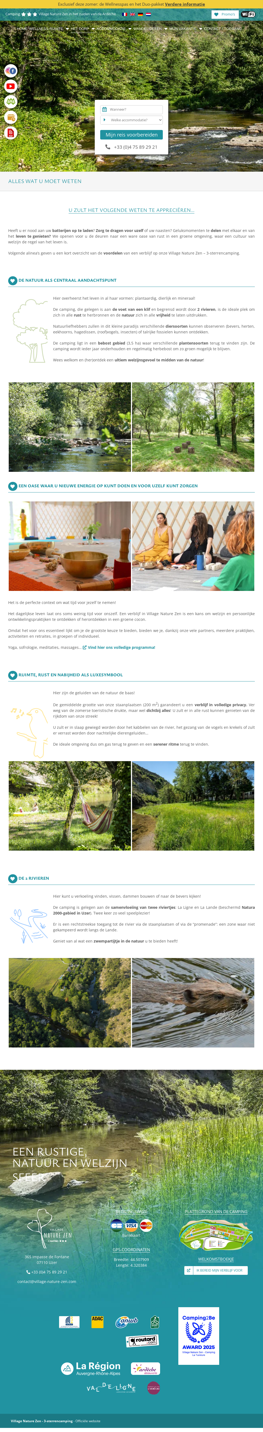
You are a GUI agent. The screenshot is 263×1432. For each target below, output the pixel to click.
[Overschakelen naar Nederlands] (148, 14)
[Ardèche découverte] (145, 1363)
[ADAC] (97, 1317)
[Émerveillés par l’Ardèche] (153, 1382)
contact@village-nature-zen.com (46, 1281)
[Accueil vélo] (155, 1317)
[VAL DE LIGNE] (111, 1382)
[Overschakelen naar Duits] (140, 14)
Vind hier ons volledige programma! (121, 647)
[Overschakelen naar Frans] (124, 14)
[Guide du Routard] (142, 1336)
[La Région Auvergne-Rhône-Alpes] (90, 1363)
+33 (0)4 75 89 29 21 (131, 147)
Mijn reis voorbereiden (132, 134)
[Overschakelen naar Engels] (132, 14)
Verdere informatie (185, 4)
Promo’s (224, 13)
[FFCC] (69, 1317)
